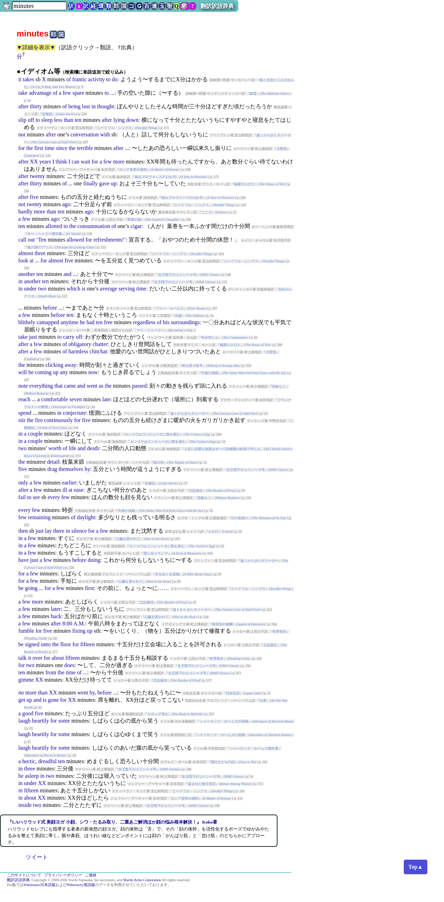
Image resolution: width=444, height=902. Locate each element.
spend (24, 413)
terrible (85, 148)
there (58, 531)
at (31, 260)
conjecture (74, 413)
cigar (136, 226)
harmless (78, 351)
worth (55, 448)
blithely (26, 322)
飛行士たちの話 (223, 762)
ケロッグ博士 (157, 714)
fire (39, 420)
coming (43, 372)
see (36, 497)
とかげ (213, 531)
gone (53, 700)
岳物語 (47, 114)
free (108, 322)
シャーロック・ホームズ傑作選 (254, 748)
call (22, 240)
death (93, 448)
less (58, 120)
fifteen (87, 644)
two (42, 289)
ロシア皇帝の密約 (133, 169)
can (75, 162)
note (23, 386)
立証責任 (196, 490)
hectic (28, 761)
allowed (75, 240)
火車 (262, 700)
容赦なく (279, 386)
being (74, 106)
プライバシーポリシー (63, 875)
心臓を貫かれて (128, 539)
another (26, 274)
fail (22, 497)
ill (64, 490)
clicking (54, 365)
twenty (37, 176)
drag (52, 469)
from (50, 672)
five (34, 197)
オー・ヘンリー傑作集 (44, 234)
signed (32, 644)
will (22, 372)
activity (96, 79)
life (72, 448)
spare (78, 93)
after (23, 106)
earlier (69, 483)
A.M (78, 623)
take (23, 93)
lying (119, 120)
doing (94, 560)
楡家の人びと (244, 184)
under (30, 289)
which (73, 289)
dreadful (47, 761)
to (108, 79)
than (69, 120)
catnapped (48, 322)
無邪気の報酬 (222, 624)
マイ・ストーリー (150, 330)
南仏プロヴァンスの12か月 (155, 177)
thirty (36, 106)
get (21, 700)
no (21, 693)
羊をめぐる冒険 (167, 574)
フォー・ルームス (170, 308)
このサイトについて (24, 875)
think (61, 162)
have (23, 560)
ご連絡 (90, 875)
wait (86, 162)
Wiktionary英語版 (81, 885)
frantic (79, 79)
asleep (32, 776)
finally (90, 183)
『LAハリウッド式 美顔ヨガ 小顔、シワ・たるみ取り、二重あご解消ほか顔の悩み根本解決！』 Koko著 (112, 822)
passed (139, 386)
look (23, 260)
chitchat (98, 351)
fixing (78, 631)
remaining (39, 517)
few (67, 93)
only (23, 483)
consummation (93, 226)
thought (105, 106)
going (31, 588)
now (93, 372)
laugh (24, 721)
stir (21, 420)
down (132, 120)
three (39, 253)
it (20, 79)
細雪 (252, 93)
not (21, 134)
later (56, 609)
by (87, 469)
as (101, 386)
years (45, 162)
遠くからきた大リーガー (189, 413)
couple (35, 434)
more (119, 162)
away (71, 365)
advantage (40, 93)
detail (53, 462)
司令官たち (210, 337)
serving (127, 289)
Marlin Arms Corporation (142, 880)
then (23, 531)
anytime (70, 322)
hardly (25, 211)
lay (48, 531)
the (29, 148)
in (93, 106)
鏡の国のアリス (39, 247)
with (105, 134)
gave (104, 183)
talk (22, 658)
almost (25, 253)
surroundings (185, 322)
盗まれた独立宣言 (202, 784)
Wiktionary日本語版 (40, 885)
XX (34, 162)
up (114, 183)
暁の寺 (158, 462)
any (64, 372)
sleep (47, 120)
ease (79, 490)
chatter (100, 344)
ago (66, 204)
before (50, 308)
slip (22, 120)
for (21, 148)
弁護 (178, 316)
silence (79, 531)
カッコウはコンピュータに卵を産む (152, 434)
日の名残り (239, 518)
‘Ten (41, 240)
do (115, 79)
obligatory (79, 344)
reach (24, 399)
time (49, 148)
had (90, 322)
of (68, 79)
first (38, 148)
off (31, 120)
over (37, 658)
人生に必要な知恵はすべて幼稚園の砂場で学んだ (222, 449)
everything (41, 386)
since (61, 148)
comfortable (54, 399)
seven (75, 399)
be (31, 372)
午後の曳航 (210, 373)
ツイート (37, 857)
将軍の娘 (134, 219)
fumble (26, 631)
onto (46, 644)
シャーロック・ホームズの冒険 (224, 721)
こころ (207, 212)
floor (65, 644)
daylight (86, 517)
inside (25, 805)
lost (86, 106)
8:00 (67, 623)
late (106, 399)
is (83, 289)
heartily (40, 721)
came (70, 386)
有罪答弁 (279, 631)
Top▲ (415, 867)
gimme (26, 680)
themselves (71, 469)
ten (78, 120)
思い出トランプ (156, 553)
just (33, 337)
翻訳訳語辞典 (217, 6)
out (31, 240)
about (58, 658)
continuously (58, 420)
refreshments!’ (109, 240)
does (69, 665)
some (64, 721)
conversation (84, 134)
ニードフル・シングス (114, 128)
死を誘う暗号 (192, 366)
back (56, 616)
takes (28, 79)
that (58, 386)
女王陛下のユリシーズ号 (177, 275)
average (108, 289)
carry (69, 337)
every (54, 497)
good (27, 713)
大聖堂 (281, 149)
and (67, 274)
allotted (53, 226)
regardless (144, 322)
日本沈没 (233, 693)
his (166, 322)
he (82, 322)
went (92, 386)
